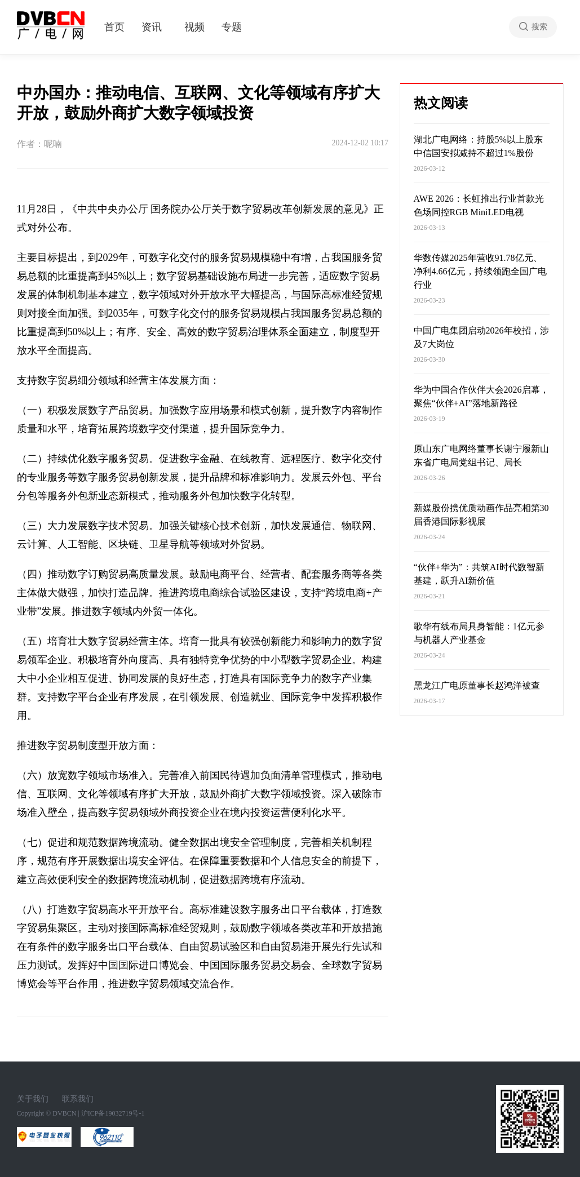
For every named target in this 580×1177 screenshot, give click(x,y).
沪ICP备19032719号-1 (113, 1113)
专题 (232, 27)
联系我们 (78, 1099)
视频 (194, 27)
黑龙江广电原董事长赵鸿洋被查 (477, 685)
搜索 (539, 27)
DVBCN (64, 1113)
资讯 (151, 27)
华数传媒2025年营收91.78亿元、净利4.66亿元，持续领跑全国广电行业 (480, 271)
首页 (114, 27)
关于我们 (32, 1099)
